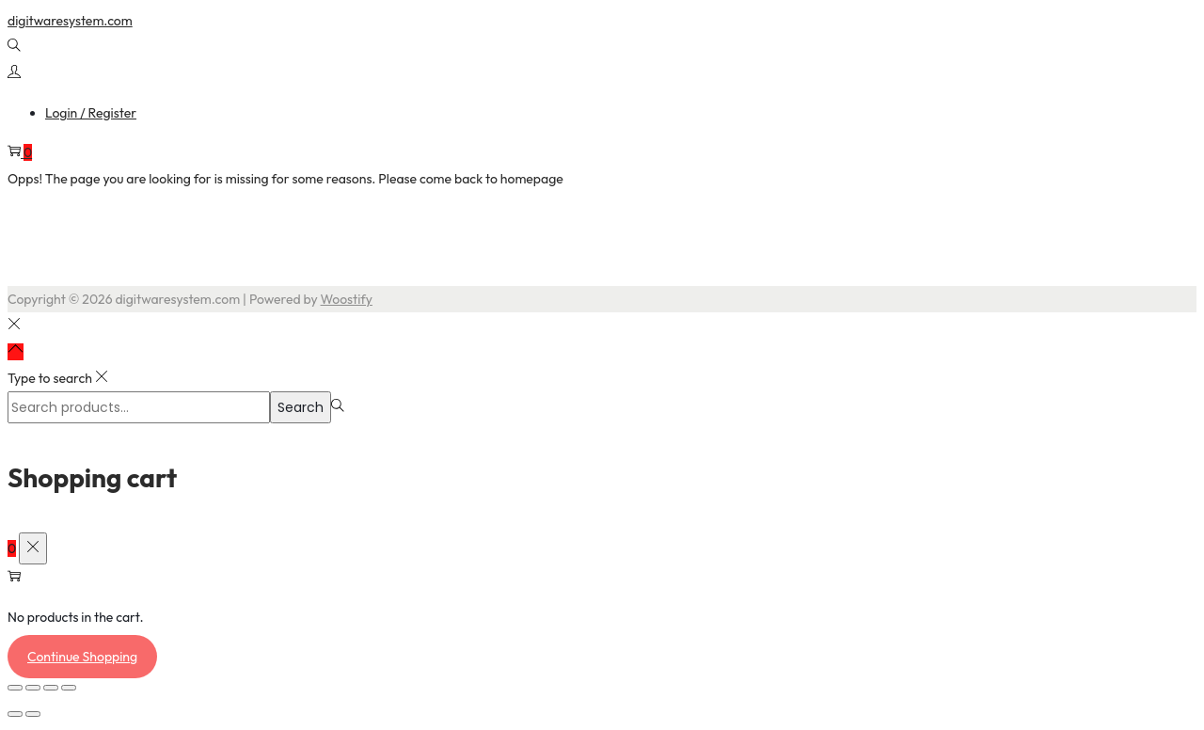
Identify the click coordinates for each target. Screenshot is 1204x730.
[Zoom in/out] (15, 687)
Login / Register (90, 112)
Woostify (346, 299)
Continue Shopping (82, 656)
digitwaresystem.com (70, 20)
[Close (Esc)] (68, 687)
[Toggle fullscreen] (32, 687)
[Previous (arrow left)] (15, 714)
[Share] (50, 687)
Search (300, 407)
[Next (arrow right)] (32, 714)
